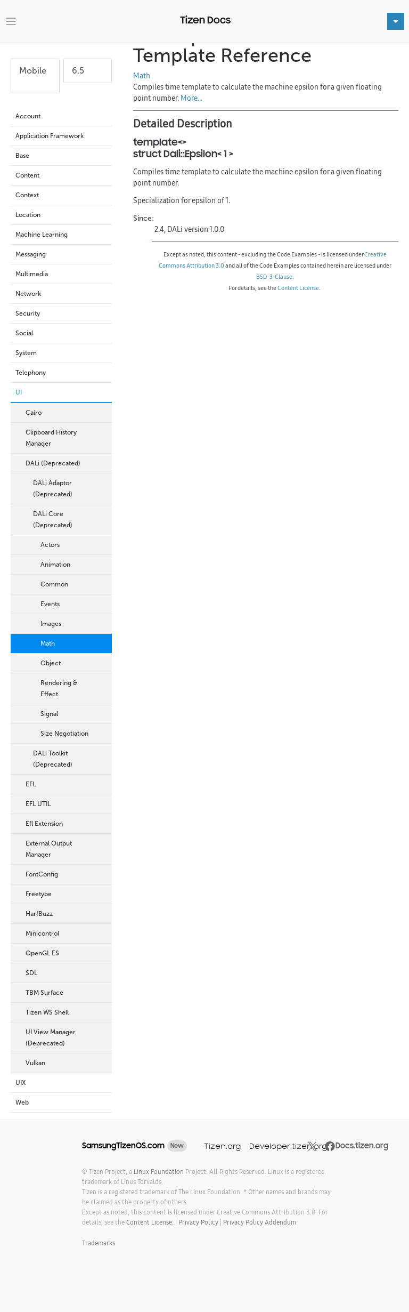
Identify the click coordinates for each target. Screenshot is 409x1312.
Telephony (61, 372)
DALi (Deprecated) (66, 463)
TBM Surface (44, 992)
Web (61, 1102)
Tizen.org (222, 1146)
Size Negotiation (64, 733)
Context (61, 195)
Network (61, 293)
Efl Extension (66, 823)
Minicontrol (66, 933)
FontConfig (42, 874)
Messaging (61, 254)
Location (61, 215)
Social (61, 333)
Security (61, 313)
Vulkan (35, 1063)
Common (54, 584)
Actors (50, 545)
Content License (298, 288)
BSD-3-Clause (274, 276)
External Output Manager (49, 849)
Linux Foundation (159, 1171)
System (61, 353)
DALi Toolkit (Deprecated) (70, 758)
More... (191, 98)
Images (50, 623)
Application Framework (61, 136)
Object (50, 663)
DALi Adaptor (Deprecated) (70, 488)
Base (61, 155)
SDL (66, 973)
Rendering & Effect (58, 688)
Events (50, 604)
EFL (66, 784)
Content (61, 175)
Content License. (150, 1222)
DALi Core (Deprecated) (70, 519)
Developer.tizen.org (288, 1146)
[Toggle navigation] (11, 21)
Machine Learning (61, 234)
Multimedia (61, 274)
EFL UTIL (66, 804)
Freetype (39, 894)
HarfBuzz (39, 913)
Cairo (66, 412)
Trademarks (98, 1242)
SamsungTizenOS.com (123, 1145)
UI (61, 392)
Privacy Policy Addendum (259, 1222)
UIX (61, 1082)
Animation (55, 564)
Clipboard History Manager (51, 438)
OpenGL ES (42, 953)
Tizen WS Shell (66, 1012)
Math (47, 643)
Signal (49, 714)
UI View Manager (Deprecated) (66, 1037)
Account (61, 116)
